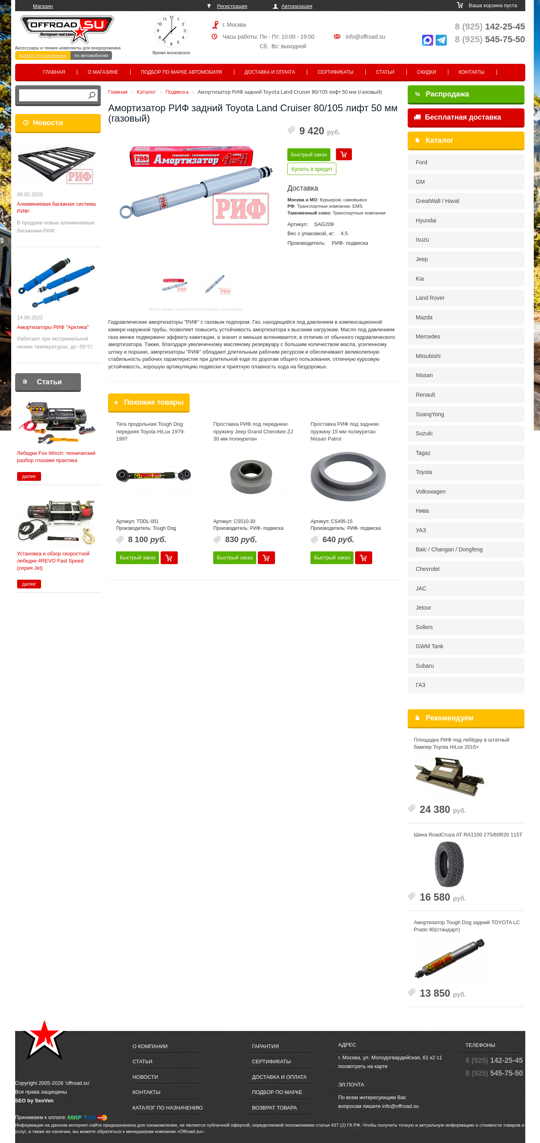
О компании (149, 1046)
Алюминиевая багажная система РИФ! (56, 207)
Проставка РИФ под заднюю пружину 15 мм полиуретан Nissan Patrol (344, 431)
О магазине (103, 72)
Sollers (424, 627)
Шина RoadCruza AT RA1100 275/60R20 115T (468, 835)
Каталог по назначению (43, 55)
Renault (425, 394)
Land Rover (430, 298)
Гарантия (265, 1046)
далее (28, 476)
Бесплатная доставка (457, 117)
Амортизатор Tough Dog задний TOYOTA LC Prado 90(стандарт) (467, 926)
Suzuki (424, 433)
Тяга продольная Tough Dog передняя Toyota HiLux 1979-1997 (150, 431)
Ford (421, 162)
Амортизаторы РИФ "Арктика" (53, 327)
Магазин (43, 6)
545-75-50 (490, 39)
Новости (48, 123)
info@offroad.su (365, 36)
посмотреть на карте (363, 1066)
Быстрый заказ (309, 154)
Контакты (472, 72)
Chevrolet (428, 569)
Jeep (422, 259)
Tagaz (423, 453)
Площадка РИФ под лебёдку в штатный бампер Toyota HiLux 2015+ (461, 743)
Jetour (423, 607)
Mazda (424, 317)
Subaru (425, 666)
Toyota (424, 472)
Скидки (426, 72)
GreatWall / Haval (437, 201)
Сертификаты (335, 72)
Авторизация (296, 6)
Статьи (385, 72)
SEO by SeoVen (34, 1101)
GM (420, 182)
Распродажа (442, 94)
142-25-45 (490, 26)
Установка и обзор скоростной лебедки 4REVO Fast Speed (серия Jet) (53, 561)
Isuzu (422, 239)
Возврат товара (274, 1108)
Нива (422, 511)
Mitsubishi (428, 356)
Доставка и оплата (270, 72)
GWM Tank (429, 646)
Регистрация (232, 6)
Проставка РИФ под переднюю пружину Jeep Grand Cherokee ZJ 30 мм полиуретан (253, 431)
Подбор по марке (277, 1092)
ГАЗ (420, 685)
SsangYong (430, 414)
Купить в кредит (311, 169)
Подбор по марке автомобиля (181, 72)
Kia (420, 278)
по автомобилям (91, 55)
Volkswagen (431, 491)
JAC (421, 588)
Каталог (440, 140)
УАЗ (421, 530)
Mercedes (428, 336)
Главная (54, 72)
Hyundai (426, 220)
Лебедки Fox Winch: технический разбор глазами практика (56, 456)
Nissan (424, 375)
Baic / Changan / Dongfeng (449, 549)
